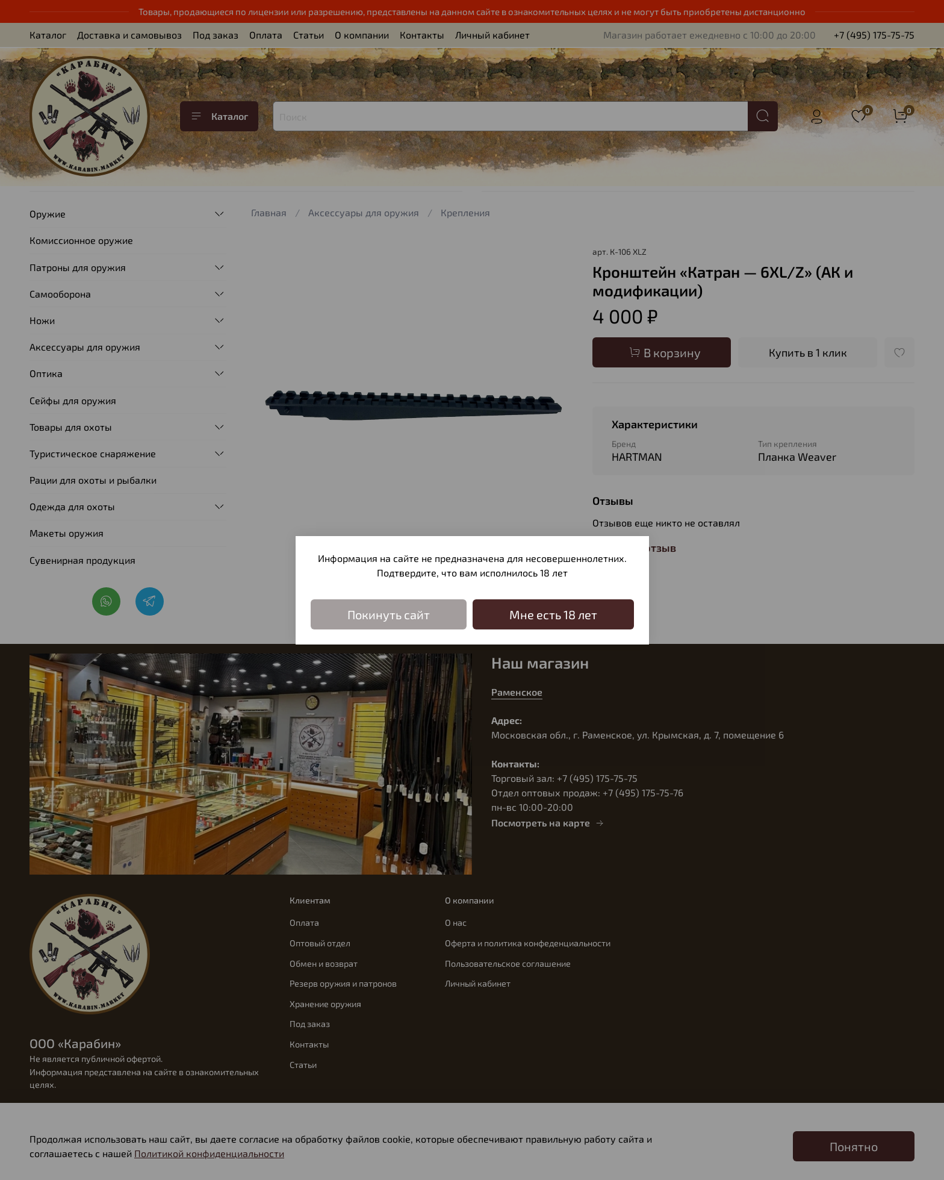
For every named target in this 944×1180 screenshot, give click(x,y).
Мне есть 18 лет (553, 614)
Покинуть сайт (388, 614)
